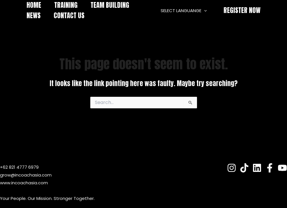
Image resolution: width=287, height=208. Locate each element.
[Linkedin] (257, 167)
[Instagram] (231, 167)
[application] (204, 10)
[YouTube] (282, 167)
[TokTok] (244, 167)
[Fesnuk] (269, 167)
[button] (242, 10)
